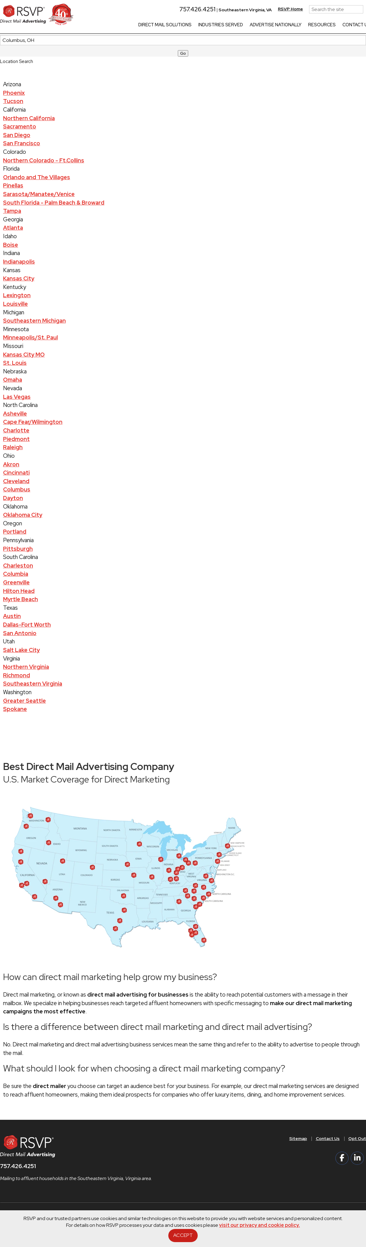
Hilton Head (19, 591)
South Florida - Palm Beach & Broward (53, 202)
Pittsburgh (18, 549)
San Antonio (19, 633)
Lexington (17, 295)
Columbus (16, 489)
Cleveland (16, 481)
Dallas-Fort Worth (27, 624)
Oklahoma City (22, 515)
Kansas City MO (24, 354)
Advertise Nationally (281, 25)
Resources (327, 25)
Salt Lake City (21, 650)
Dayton (13, 498)
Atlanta (13, 227)
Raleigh (13, 447)
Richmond (16, 675)
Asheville (15, 413)
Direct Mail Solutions (170, 25)
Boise (10, 245)
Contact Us (328, 1138)
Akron (11, 464)
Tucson (13, 101)
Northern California (29, 118)
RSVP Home (295, 9)
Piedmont (16, 439)
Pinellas (13, 185)
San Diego (16, 135)
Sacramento (19, 126)
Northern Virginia (26, 667)
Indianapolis (19, 261)
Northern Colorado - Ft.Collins (43, 160)
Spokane (15, 709)
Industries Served (226, 25)
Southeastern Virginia (32, 683)
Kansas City (18, 278)
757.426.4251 (200, 9)
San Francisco (21, 143)
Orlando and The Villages (36, 177)
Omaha (12, 379)
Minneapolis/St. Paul (30, 337)
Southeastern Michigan (34, 320)
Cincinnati (16, 472)
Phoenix (14, 93)
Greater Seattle (24, 701)
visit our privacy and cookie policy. (259, 1225)
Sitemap (298, 1138)
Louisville (15, 304)
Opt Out (357, 1138)
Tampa (12, 211)
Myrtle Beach (20, 599)
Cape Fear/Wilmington (32, 422)
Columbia (15, 574)
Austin (12, 616)
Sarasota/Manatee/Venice (39, 194)
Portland (14, 531)
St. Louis (15, 363)
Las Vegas (17, 397)
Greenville (16, 582)
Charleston (18, 565)
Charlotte (16, 430)
